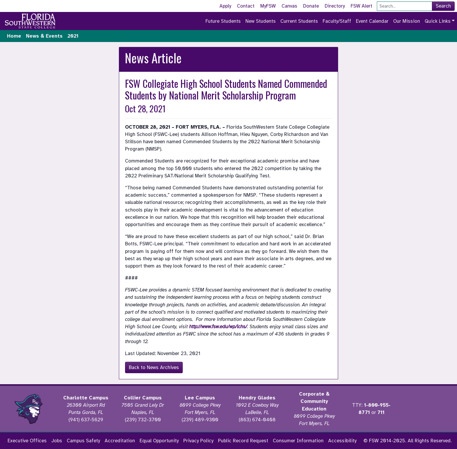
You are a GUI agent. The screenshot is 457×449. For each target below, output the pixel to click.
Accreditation (120, 441)
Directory (335, 6)
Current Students (299, 21)
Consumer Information (298, 441)
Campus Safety (83, 441)
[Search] (404, 6)
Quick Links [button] (438, 21)
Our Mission (406, 21)
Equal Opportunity (159, 441)
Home (14, 36)
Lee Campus (200, 398)
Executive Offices (27, 441)
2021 (72, 36)
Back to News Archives (154, 367)
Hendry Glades (257, 398)
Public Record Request (243, 441)
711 (380, 412)
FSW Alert (361, 6)
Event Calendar (372, 21)
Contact (245, 6)
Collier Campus (143, 398)
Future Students (223, 21)
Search (443, 6)
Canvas (289, 6)
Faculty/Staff (337, 21)
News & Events (44, 36)
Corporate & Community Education (314, 401)
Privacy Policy (198, 441)
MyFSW (268, 6)
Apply (225, 6)
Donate (311, 6)
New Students (260, 21)
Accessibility (342, 441)
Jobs (56, 441)
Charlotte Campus (85, 398)
